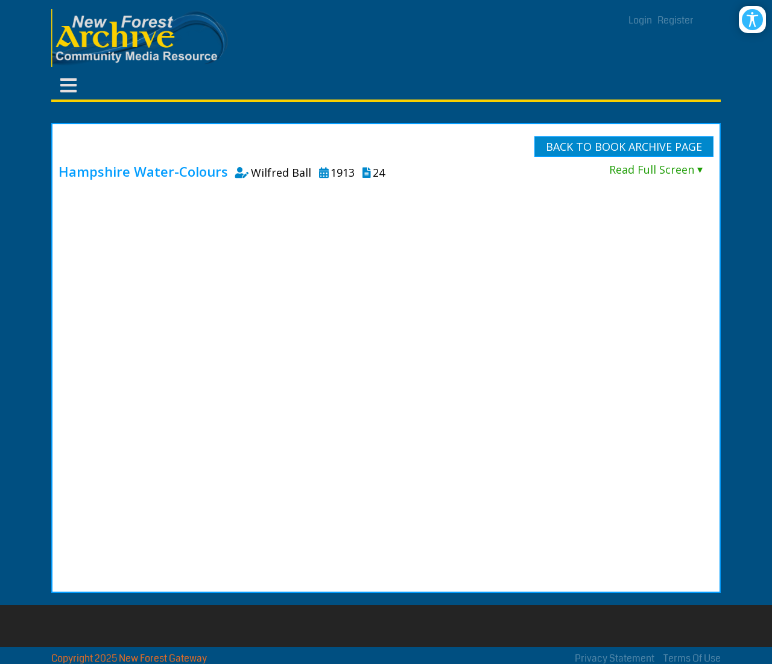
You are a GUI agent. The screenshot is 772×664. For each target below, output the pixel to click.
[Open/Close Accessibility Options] (752, 19)
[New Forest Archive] (141, 38)
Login (640, 20)
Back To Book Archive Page (624, 146)
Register (675, 20)
